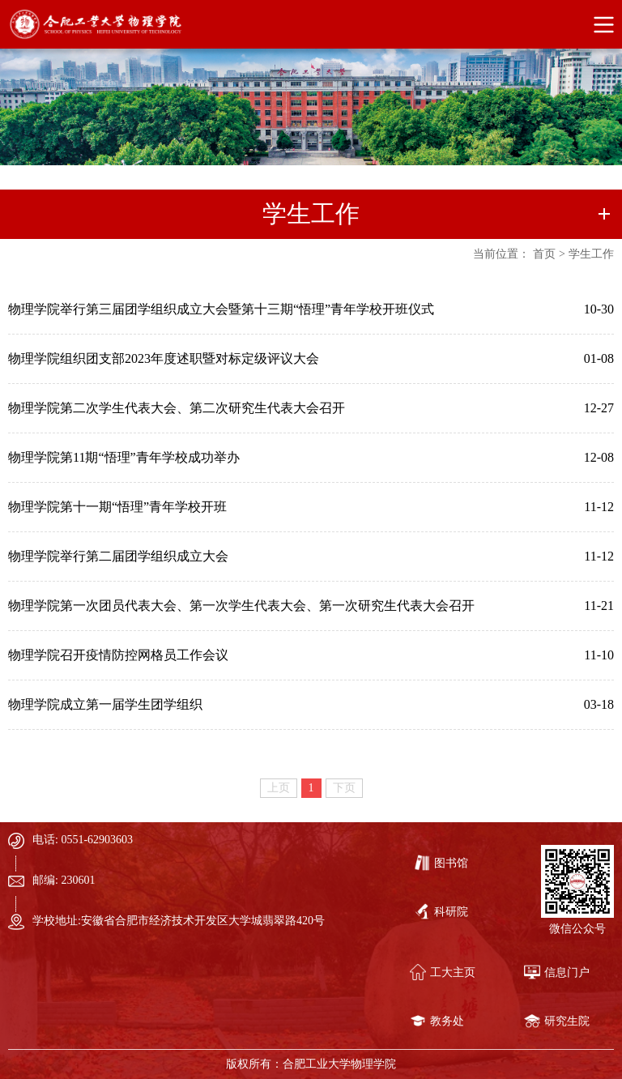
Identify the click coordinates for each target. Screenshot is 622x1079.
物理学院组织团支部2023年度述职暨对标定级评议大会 (163, 358)
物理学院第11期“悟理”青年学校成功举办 (124, 457)
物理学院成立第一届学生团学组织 (105, 704)
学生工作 (591, 254)
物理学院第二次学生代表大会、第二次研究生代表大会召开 (176, 408)
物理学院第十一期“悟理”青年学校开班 (117, 507)
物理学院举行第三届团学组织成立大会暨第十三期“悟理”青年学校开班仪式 (221, 309)
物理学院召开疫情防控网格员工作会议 (118, 655)
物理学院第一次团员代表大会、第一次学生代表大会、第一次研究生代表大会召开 (241, 605)
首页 (544, 254)
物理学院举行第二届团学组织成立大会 (118, 556)
